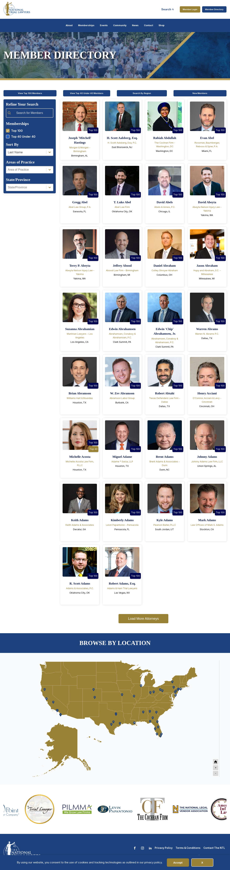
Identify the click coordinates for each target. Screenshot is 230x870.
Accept (177, 862)
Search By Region (142, 93)
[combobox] (26, 152)
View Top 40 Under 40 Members (86, 93)
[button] (29, 130)
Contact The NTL (214, 847)
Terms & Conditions (188, 847)
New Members (200, 93)
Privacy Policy (164, 847)
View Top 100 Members (30, 93)
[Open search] (167, 9)
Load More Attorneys (143, 618)
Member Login (190, 9)
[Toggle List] (49, 152)
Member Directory (214, 9)
